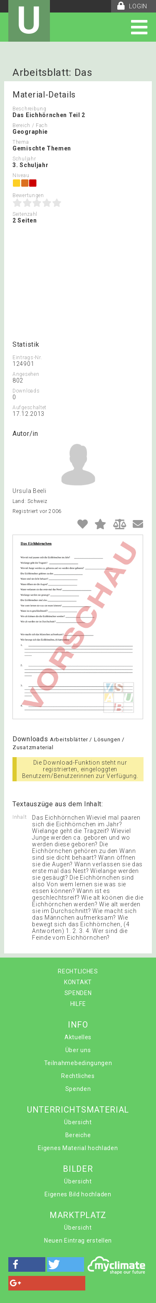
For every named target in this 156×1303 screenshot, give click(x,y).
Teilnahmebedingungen (78, 1063)
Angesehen (25, 374)
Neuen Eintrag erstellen (78, 1240)
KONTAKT (78, 982)
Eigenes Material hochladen (78, 1148)
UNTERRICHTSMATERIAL (78, 1110)
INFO (78, 1025)
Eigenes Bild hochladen (78, 1194)
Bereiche (78, 1135)
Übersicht (78, 1122)
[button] (26, 1264)
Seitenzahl (24, 214)
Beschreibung (29, 109)
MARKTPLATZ (78, 1215)
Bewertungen (28, 195)
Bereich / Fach (30, 125)
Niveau (20, 175)
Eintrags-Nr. (27, 357)
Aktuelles (78, 1037)
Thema (20, 142)
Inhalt (19, 817)
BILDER (78, 1169)
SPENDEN (78, 993)
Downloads (26, 391)
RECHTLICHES (78, 971)
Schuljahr (24, 159)
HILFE (78, 1003)
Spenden (78, 1088)
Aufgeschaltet (29, 407)
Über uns (78, 1050)
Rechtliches (78, 1076)
